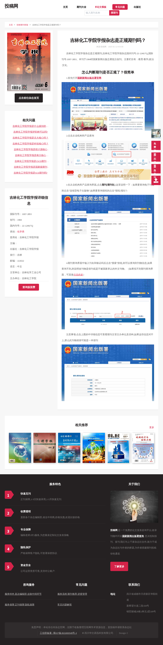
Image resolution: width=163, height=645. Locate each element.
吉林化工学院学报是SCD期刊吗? (30, 172)
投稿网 (11, 6)
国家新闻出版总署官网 (89, 78)
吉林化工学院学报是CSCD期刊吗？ (30, 162)
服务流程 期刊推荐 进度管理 (72, 594)
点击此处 (78, 274)
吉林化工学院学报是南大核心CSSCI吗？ (30, 156)
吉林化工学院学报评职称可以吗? (30, 131)
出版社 (137, 7)
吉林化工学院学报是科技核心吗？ (30, 143)
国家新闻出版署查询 (133, 536)
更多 (151, 427)
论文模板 (101, 7)
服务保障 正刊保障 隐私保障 (19, 604)
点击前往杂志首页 (29, 97)
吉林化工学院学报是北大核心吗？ (30, 137)
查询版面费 (28, 287)
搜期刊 (114, 12)
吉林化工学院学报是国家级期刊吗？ (30, 167)
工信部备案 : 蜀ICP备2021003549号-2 (58, 633)
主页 (65, 7)
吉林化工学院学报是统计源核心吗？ (30, 150)
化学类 (20, 231)
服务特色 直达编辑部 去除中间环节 (23, 594)
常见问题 (120, 7)
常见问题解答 (64, 604)
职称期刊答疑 (22, 25)
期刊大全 (81, 7)
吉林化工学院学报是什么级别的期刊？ (30, 127)
